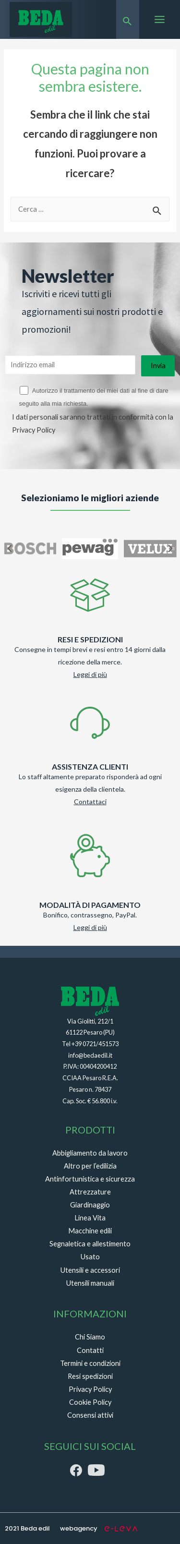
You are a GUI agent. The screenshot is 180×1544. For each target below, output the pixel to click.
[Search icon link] (127, 19)
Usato (90, 1257)
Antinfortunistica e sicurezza (90, 1179)
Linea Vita (90, 1218)
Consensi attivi (90, 1415)
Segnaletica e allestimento (90, 1244)
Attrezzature (90, 1192)
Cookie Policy (90, 1402)
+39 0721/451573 (95, 1044)
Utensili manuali (90, 1283)
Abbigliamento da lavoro (90, 1153)
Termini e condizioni (90, 1363)
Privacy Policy (33, 430)
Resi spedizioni (90, 1376)
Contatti (90, 1350)
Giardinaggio (90, 1205)
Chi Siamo (90, 1337)
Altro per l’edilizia (90, 1166)
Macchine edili (90, 1231)
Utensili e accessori (90, 1270)
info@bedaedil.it (90, 1055)
